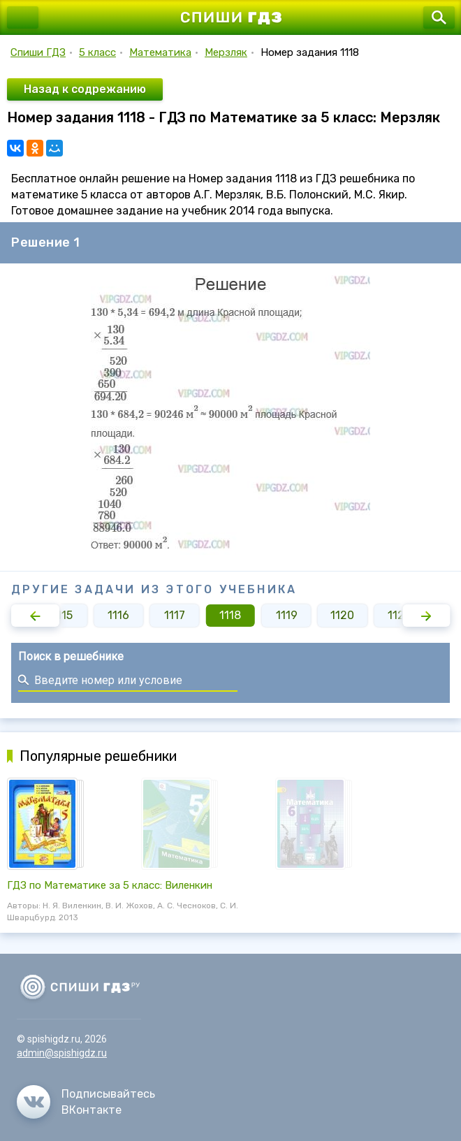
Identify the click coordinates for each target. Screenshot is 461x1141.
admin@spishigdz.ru (62, 1053)
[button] (35, 615)
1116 (118, 615)
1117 (174, 615)
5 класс (97, 52)
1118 (230, 615)
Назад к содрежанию (85, 89)
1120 (342, 615)
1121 (398, 615)
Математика (160, 52)
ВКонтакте (91, 1110)
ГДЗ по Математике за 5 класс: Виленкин (109, 885)
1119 (287, 615)
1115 (62, 615)
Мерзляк (226, 52)
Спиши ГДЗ (38, 52)
